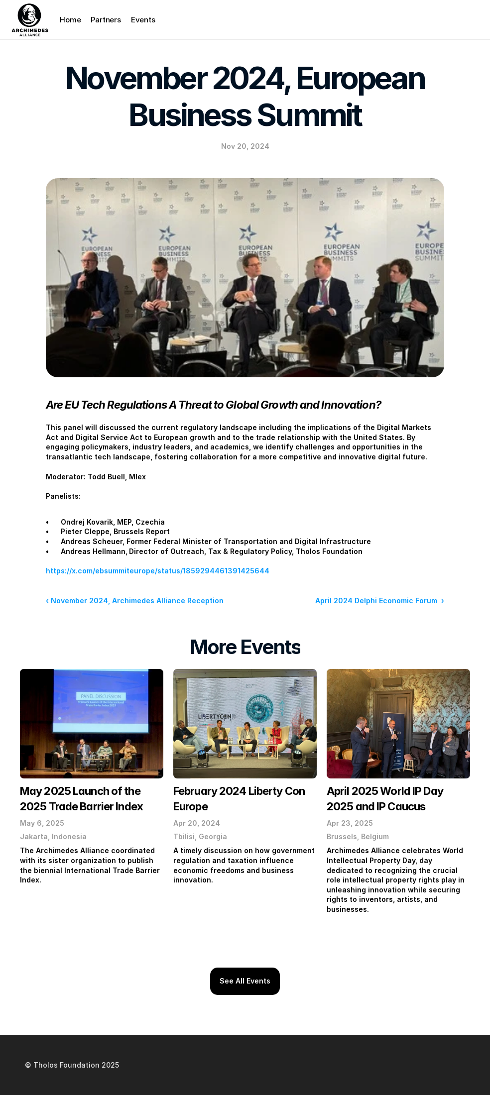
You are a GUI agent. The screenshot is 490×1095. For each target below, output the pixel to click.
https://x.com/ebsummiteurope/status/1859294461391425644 (157, 570)
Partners (106, 19)
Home (70, 19)
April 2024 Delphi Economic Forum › (379, 600)
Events (143, 19)
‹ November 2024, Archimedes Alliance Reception (135, 600)
